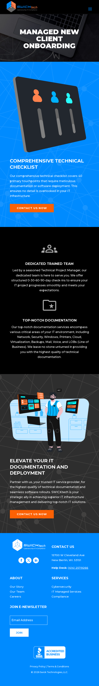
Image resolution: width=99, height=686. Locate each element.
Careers (15, 596)
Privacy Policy (37, 666)
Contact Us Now (32, 208)
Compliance (60, 596)
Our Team (17, 591)
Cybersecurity (61, 586)
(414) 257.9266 (78, 567)
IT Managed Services (66, 591)
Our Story (17, 586)
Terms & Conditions (58, 666)
